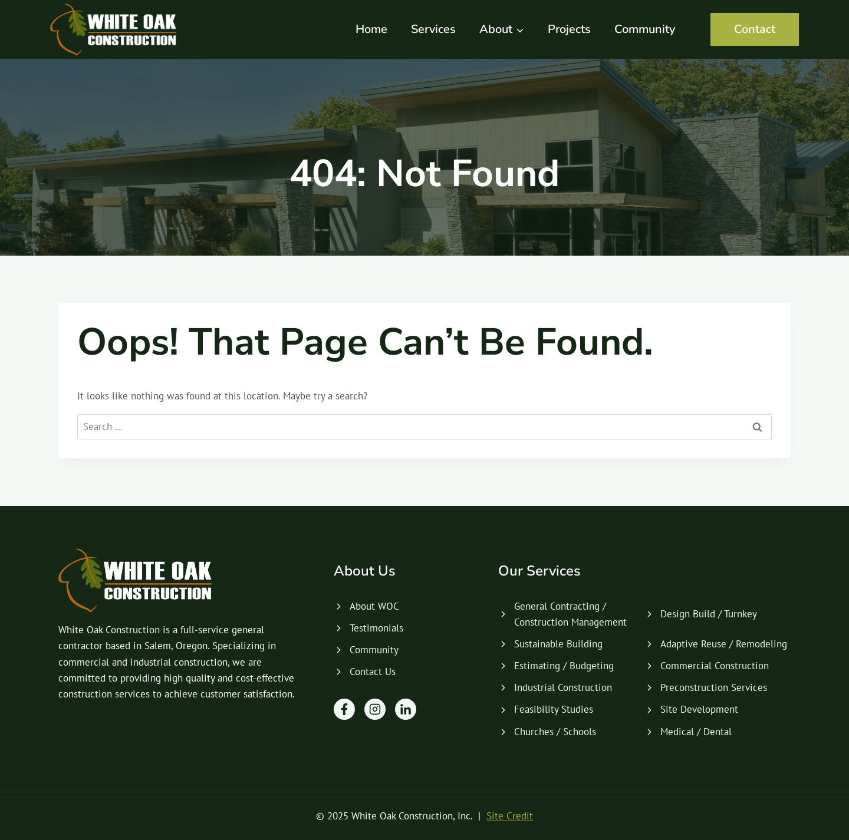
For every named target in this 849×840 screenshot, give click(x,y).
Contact (754, 29)
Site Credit (509, 815)
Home (371, 29)
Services (433, 29)
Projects (569, 29)
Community (644, 29)
